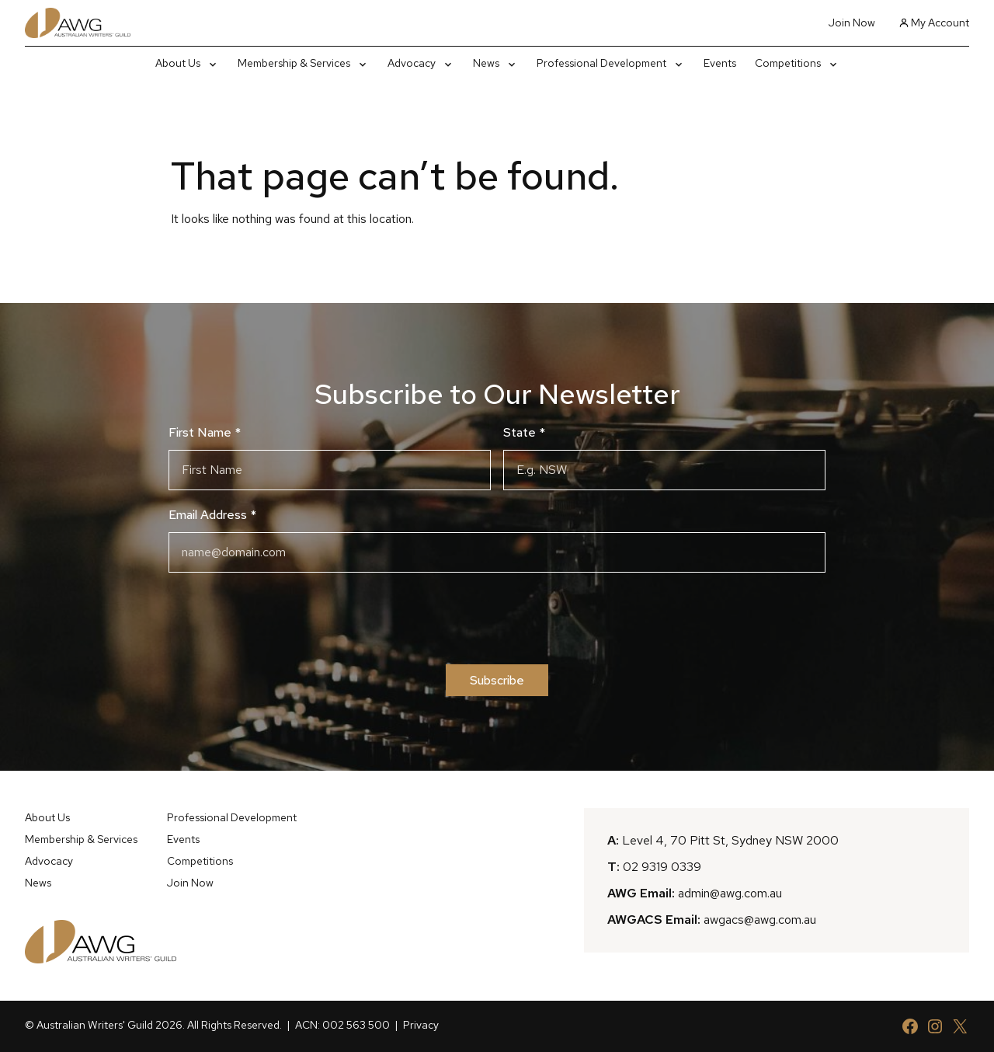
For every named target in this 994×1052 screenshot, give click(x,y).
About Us (47, 817)
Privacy (421, 1025)
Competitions (200, 861)
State (524, 432)
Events (183, 839)
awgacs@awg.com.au (760, 919)
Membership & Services (81, 839)
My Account (934, 23)
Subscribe (497, 680)
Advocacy (49, 861)
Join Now (852, 23)
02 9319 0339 (662, 867)
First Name (205, 432)
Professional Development (232, 817)
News (38, 883)
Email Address (212, 515)
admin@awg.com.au (730, 893)
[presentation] (497, 618)
